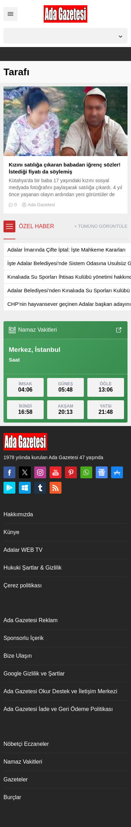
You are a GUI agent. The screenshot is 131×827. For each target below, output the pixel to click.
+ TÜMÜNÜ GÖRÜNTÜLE (101, 226)
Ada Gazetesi (41, 204)
